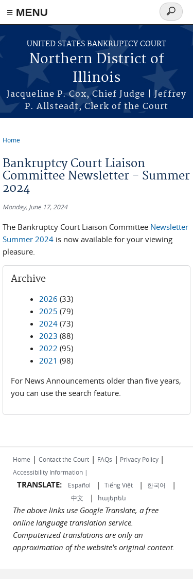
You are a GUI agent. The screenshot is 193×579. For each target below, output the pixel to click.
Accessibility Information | (50, 472)
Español (80, 485)
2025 (48, 311)
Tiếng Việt (118, 485)
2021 (48, 360)
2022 (48, 348)
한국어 (156, 485)
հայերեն (112, 498)
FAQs (104, 459)
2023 (48, 336)
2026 (48, 299)
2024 (48, 323)
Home (11, 140)
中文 (77, 498)
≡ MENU (27, 12)
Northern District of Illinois (96, 68)
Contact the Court (64, 459)
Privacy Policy (139, 459)
